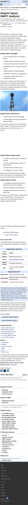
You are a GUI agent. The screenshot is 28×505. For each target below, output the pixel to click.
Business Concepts (7, 437)
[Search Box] (18, 4)
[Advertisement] (14, 30)
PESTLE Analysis (7, 443)
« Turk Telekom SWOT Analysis (9, 317)
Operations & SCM (7, 392)
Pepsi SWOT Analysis (8, 427)
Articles (4, 450)
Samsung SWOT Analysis (8, 331)
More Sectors (5, 352)
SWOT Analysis (6, 439)
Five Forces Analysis (8, 444)
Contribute (14, 364)
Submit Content (6, 460)
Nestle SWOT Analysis (8, 425)
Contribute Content (5, 478)
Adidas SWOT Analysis (8, 327)
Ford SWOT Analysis (8, 413)
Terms (2, 473)
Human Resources (7, 394)
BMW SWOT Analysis (7, 329)
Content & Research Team (10, 290)
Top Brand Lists (6, 448)
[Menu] (1, 4)
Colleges (3, 481)
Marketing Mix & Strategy (9, 441)
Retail (3, 350)
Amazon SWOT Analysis (9, 421)
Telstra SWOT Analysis (11, 235)
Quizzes (2, 487)
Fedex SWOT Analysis (7, 337)
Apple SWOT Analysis (8, 415)
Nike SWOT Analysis (7, 333)
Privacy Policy (4, 476)
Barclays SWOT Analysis (9, 417)
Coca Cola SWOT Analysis (8, 335)
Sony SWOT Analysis (8, 419)
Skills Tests (5, 402)
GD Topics (5, 452)
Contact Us (3, 470)
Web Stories (3, 495)
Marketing (5, 390)
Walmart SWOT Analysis (9, 423)
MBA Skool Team (12, 23)
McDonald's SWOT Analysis (10, 428)
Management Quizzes (8, 400)
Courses (25, 1)
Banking (3, 344)
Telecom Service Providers (16, 259)
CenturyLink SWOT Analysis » (9, 320)
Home (2, 464)
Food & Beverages (6, 346)
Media (2, 484)
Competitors (5, 446)
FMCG (3, 348)
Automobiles (5, 342)
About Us (25, 374)
